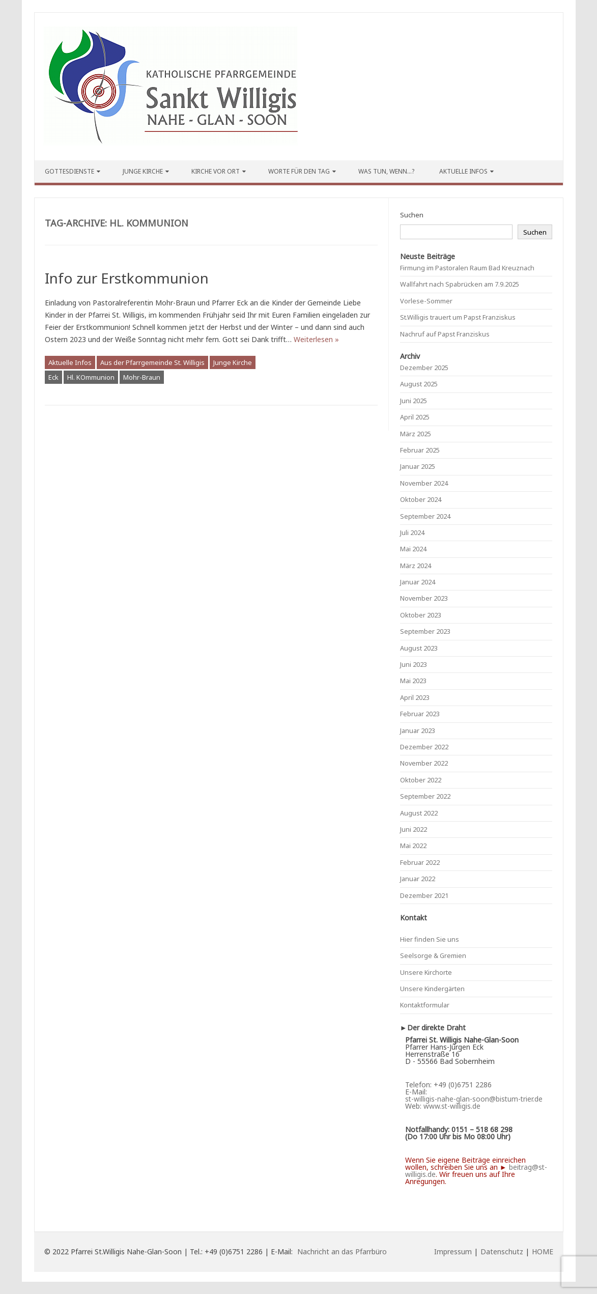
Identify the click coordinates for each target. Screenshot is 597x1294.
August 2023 (419, 648)
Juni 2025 (413, 400)
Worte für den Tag (299, 171)
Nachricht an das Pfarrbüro (342, 1251)
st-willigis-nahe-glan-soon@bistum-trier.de (474, 1099)
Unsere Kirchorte (426, 972)
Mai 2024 (413, 548)
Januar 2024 (417, 581)
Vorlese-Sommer (426, 300)
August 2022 (419, 813)
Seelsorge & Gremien (433, 955)
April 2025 (415, 416)
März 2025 (415, 433)
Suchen (411, 214)
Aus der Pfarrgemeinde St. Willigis (152, 362)
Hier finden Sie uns (429, 939)
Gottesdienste (69, 171)
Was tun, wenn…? (386, 171)
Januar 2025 (417, 466)
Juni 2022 (413, 829)
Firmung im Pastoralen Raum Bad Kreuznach (467, 267)
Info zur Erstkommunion (127, 278)
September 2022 (425, 796)
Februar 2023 (420, 713)
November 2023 (424, 598)
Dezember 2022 (424, 746)
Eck (53, 377)
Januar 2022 (417, 878)
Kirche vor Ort (215, 171)
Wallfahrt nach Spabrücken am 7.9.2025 (459, 284)
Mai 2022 (413, 845)
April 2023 (415, 697)
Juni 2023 (413, 664)
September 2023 (425, 631)
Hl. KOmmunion (91, 377)
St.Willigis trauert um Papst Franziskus (458, 317)
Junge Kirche (143, 171)
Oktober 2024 (420, 499)
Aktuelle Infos (463, 171)
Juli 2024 (412, 532)
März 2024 (415, 565)
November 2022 (424, 763)
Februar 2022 (420, 862)
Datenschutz (501, 1251)
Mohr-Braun (141, 377)
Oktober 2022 (420, 779)
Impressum (453, 1251)
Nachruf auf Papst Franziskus (445, 334)
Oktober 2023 (420, 615)
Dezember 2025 (424, 367)
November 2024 (424, 483)
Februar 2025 (420, 450)
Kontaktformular (424, 1004)
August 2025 (419, 383)
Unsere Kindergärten (432, 988)
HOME (542, 1251)
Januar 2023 (417, 730)
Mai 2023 (413, 680)
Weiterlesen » (316, 339)
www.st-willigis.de (451, 1106)
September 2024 (425, 516)
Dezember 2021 (424, 895)
